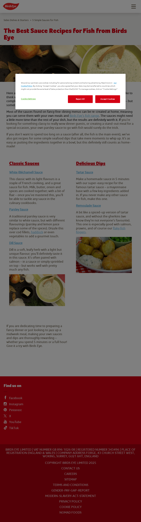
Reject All (80, 99)
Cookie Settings (28, 99)
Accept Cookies (107, 99)
